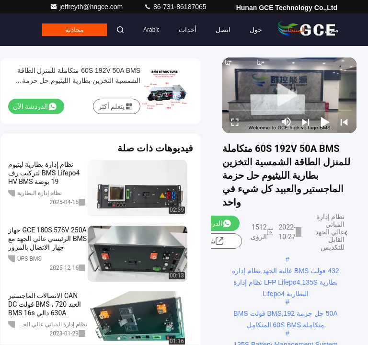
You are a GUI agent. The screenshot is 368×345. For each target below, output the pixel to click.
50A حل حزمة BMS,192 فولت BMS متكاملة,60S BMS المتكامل (285, 314)
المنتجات (293, 30)
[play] (289, 95)
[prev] (344, 122)
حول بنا (256, 36)
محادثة (74, 30)
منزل (331, 30)
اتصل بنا (223, 36)
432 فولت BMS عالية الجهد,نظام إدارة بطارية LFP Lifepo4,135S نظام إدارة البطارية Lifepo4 (285, 271)
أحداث (187, 30)
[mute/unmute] (286, 122)
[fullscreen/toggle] (234, 122)
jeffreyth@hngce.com (87, 7)
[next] (305, 122)
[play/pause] (324, 122)
